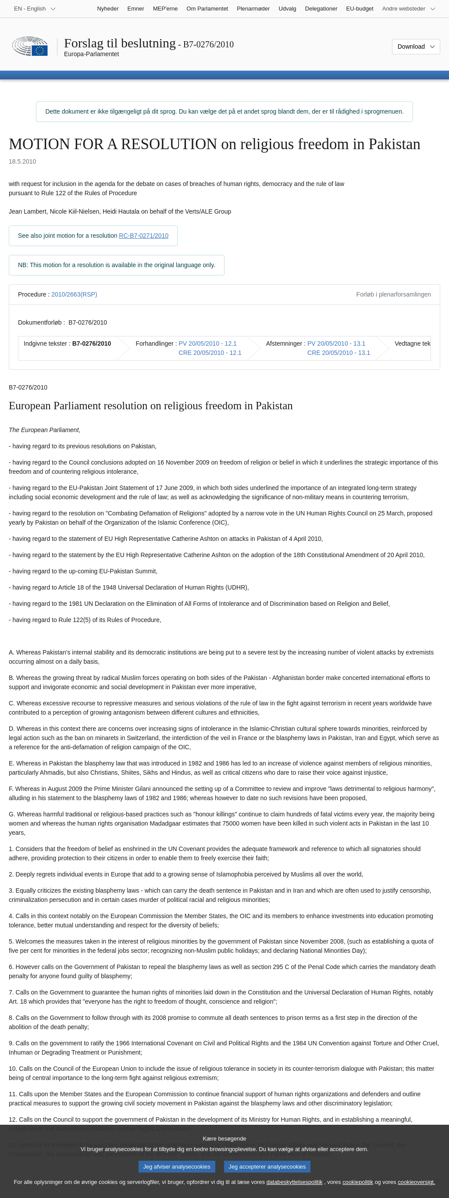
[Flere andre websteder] (409, 9)
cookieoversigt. (416, 1190)
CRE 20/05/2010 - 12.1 (210, 352)
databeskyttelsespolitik (295, 1190)
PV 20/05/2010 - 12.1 (208, 343)
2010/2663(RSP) (74, 294)
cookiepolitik (357, 1190)
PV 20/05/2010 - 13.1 (336, 343)
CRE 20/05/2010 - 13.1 (338, 352)
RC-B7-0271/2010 (143, 235)
